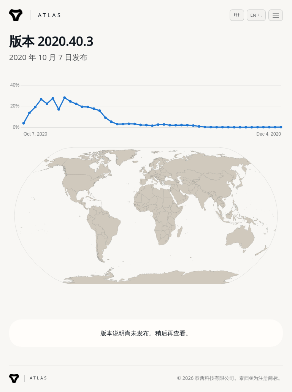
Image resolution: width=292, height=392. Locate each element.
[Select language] (256, 15)
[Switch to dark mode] (237, 15)
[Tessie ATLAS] (35, 15)
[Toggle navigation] (275, 15)
